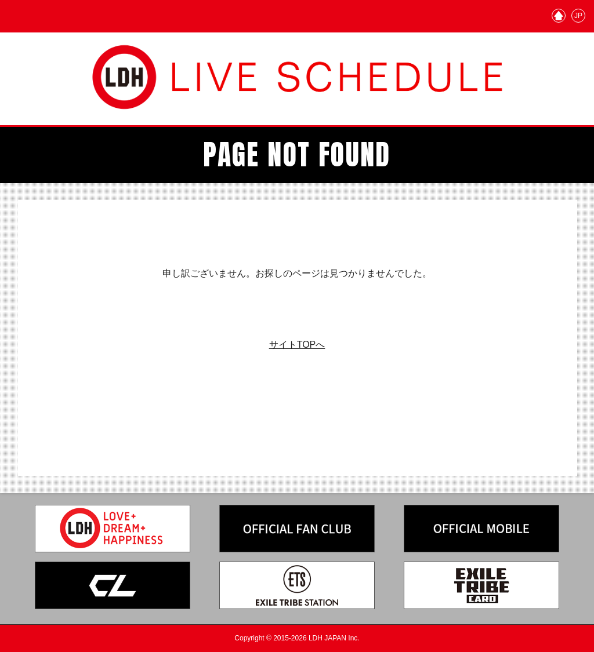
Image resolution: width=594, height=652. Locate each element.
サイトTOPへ (297, 344)
